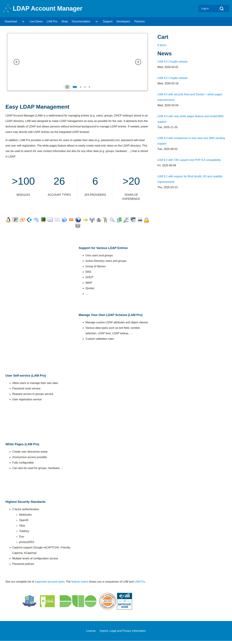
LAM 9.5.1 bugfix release (172, 78)
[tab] (67, 87)
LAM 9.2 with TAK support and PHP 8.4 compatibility (189, 159)
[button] (16, 62)
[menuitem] (206, 8)
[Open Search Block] (221, 8)
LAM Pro (139, 581)
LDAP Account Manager (47, 8)
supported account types (49, 581)
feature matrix (79, 581)
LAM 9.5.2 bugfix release (172, 61)
